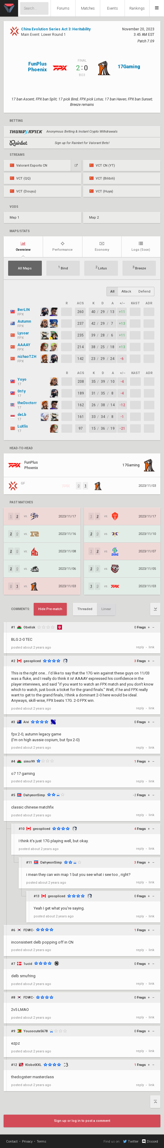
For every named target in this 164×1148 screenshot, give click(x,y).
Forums (63, 8)
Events (112, 8)
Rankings (137, 8)
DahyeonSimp (34, 795)
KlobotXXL (33, 1065)
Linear (106, 609)
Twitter (130, 1141)
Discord (149, 1141)
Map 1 (14, 217)
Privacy (27, 1141)
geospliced (32, 661)
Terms (41, 1141)
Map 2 (94, 217)
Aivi (26, 722)
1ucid (27, 964)
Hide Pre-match (50, 609)
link (151, 647)
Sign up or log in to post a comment (82, 1121)
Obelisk (29, 627)
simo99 (29, 761)
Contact (12, 1141)
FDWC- (28, 930)
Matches (88, 8)
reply (140, 647)
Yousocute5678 (35, 1031)
